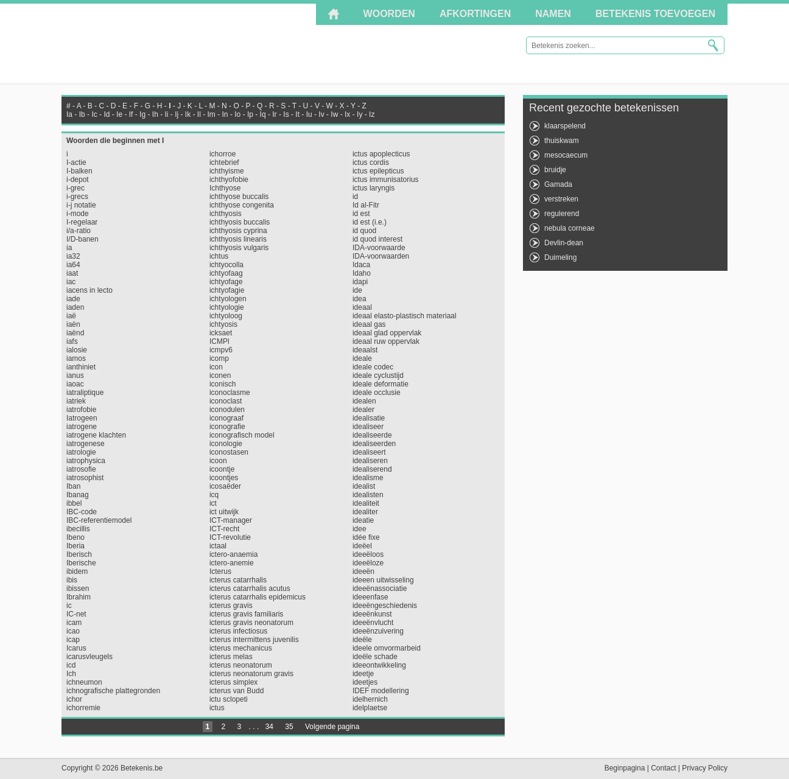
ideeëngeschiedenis (384, 605)
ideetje (363, 673)
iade (73, 299)
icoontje (221, 469)
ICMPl (219, 341)
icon (216, 367)
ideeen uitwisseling (383, 580)
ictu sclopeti (228, 699)
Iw (334, 114)
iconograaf (226, 418)
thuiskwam (561, 140)
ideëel (362, 546)
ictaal (217, 546)
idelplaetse (369, 708)
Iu (309, 114)
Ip (250, 114)
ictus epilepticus (378, 171)
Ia (69, 114)
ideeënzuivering (378, 631)
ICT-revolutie (230, 537)
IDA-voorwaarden (380, 256)
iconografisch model (242, 435)
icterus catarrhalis (238, 580)
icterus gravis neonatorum (251, 622)
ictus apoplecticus (381, 154)
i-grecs (77, 196)
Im (212, 114)
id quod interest (377, 239)
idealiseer (368, 426)
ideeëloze (368, 563)
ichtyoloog (225, 316)
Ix (347, 114)
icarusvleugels (89, 656)
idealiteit (365, 503)
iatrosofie (81, 469)
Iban (73, 486)
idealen (364, 401)
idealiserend (372, 469)
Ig (142, 114)
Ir (274, 114)
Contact (663, 768)
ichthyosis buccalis (239, 222)
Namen (553, 14)
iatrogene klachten (96, 435)
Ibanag (77, 495)
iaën (73, 324)
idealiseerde (372, 435)
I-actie (76, 162)
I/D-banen (82, 239)
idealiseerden (374, 443)
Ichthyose (224, 188)
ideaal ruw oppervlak (385, 341)
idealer (363, 409)
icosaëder (225, 486)
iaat (72, 273)
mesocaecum (565, 155)
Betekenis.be (171, 43)
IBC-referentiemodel (99, 520)
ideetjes (364, 682)
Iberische (81, 563)
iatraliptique (84, 392)
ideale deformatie (380, 384)
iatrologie (81, 452)
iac (70, 282)
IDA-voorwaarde (378, 247)
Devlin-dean (563, 243)
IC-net (76, 614)
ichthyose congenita (241, 205)
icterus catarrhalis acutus (249, 588)
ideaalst (364, 350)
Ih (155, 114)
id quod (364, 230)
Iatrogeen (81, 418)
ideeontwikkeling (379, 665)
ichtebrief (224, 162)
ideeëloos (368, 554)
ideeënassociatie (379, 588)
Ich (71, 673)
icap (73, 639)
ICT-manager (230, 520)
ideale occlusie (376, 392)
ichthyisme (226, 171)
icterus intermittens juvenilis (254, 639)
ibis (71, 580)
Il (199, 114)
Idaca (361, 264)
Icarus (76, 648)
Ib (82, 114)
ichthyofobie (228, 179)
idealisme (368, 477)
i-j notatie (81, 205)
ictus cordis (370, 162)
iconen (220, 375)
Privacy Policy (705, 768)
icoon (218, 460)
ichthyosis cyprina (238, 230)
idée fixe (366, 537)
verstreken (561, 199)
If (131, 114)
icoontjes (223, 477)
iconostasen (228, 452)
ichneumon (84, 682)
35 (289, 726)
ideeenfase (370, 597)
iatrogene (81, 426)
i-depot (77, 179)
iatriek (76, 401)
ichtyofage (226, 282)
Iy (359, 114)
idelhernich (370, 699)
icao (73, 631)
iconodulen (227, 409)
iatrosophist (84, 477)
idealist (363, 486)
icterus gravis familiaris (246, 614)
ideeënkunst (372, 614)
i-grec (75, 188)
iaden (75, 307)
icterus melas (231, 656)
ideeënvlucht (372, 622)
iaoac (75, 384)
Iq (263, 114)
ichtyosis (223, 324)
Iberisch (79, 554)
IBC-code (81, 512)
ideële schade (375, 656)
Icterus (220, 571)
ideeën (363, 571)
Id (106, 114)
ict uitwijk (224, 512)
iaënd (75, 333)
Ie (119, 114)
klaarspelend (565, 126)
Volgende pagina (332, 726)
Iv (321, 114)
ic (69, 605)
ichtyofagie (226, 290)
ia (69, 247)
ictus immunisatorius (385, 179)
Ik (188, 114)
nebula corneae (569, 228)
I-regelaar (81, 222)
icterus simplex (233, 682)
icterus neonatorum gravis (251, 673)
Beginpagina (625, 768)
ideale (362, 358)
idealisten (368, 495)
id (355, 196)
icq (214, 495)
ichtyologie (226, 307)
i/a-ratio (78, 230)
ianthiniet (81, 367)
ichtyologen (228, 299)
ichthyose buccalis (238, 196)
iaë (71, 316)
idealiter (365, 512)
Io (237, 114)
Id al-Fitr (365, 205)
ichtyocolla (226, 264)
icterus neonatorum (240, 665)
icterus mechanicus (240, 648)
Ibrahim (78, 597)
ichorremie (83, 708)
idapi (360, 282)
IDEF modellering (380, 690)
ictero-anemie (231, 563)
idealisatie (368, 418)
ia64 (73, 264)
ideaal (362, 307)
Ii (166, 114)
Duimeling (560, 257)
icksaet (220, 333)
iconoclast (225, 401)
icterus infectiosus (238, 631)
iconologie (225, 443)
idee (359, 529)
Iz (371, 114)
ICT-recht (224, 529)
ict (213, 503)
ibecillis (78, 529)
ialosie (76, 350)
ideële (362, 639)
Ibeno (75, 537)
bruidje (555, 170)
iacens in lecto (89, 290)
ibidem (77, 571)
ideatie (363, 520)
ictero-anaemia (233, 554)
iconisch (222, 384)
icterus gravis (231, 605)
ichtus (218, 256)
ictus (217, 708)
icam (74, 622)
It (297, 114)
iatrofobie (81, 409)
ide (357, 290)
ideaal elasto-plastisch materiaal (404, 316)
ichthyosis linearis (238, 239)
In (225, 114)
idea (359, 299)
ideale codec (372, 367)
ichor (74, 699)
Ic (94, 114)
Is (286, 114)
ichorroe (222, 154)
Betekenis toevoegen (655, 14)
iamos (76, 358)
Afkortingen (475, 14)
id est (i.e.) (369, 222)
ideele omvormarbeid (386, 648)
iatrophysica (85, 460)
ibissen (77, 588)
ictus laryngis (373, 188)
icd (70, 665)
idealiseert (369, 452)
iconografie (227, 426)
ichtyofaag (226, 273)
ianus (75, 375)
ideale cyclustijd (378, 375)
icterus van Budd (236, 690)
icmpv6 (221, 350)
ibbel (74, 503)
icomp (219, 358)
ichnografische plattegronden (113, 690)
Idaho (361, 273)
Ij (176, 114)
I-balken (79, 171)
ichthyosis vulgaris (238, 247)
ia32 (73, 256)
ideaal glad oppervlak (386, 333)
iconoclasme (229, 392)
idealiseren (370, 460)
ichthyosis (225, 213)
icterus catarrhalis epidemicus (257, 597)
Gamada (558, 184)
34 (269, 726)
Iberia (75, 546)
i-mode (77, 213)
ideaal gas (369, 324)
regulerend (561, 213)
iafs (72, 341)
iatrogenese (85, 443)
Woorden (389, 14)
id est (361, 213)
